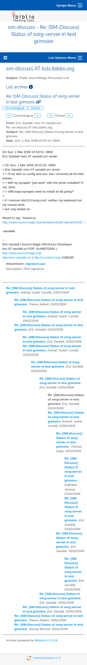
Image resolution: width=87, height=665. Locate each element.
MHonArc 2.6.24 (46, 640)
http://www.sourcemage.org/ (22, 253)
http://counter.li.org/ (47, 257)
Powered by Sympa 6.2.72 (46, 657)
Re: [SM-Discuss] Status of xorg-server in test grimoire (66, 417)
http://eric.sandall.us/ (16, 257)
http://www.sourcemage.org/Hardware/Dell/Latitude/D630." (43, 222)
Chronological (15, 108)
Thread (35, 108)
